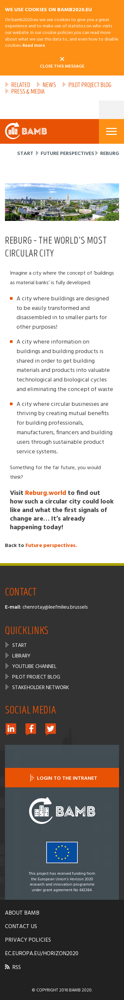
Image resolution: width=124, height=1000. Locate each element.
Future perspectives (67, 153)
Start (25, 153)
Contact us (21, 926)
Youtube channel (34, 666)
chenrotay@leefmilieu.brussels (55, 607)
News (49, 85)
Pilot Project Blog (89, 85)
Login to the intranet (62, 778)
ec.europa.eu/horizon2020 (41, 953)
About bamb (22, 913)
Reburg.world (45, 493)
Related (20, 85)
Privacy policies (28, 940)
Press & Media (28, 92)
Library (21, 656)
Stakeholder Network (40, 687)
